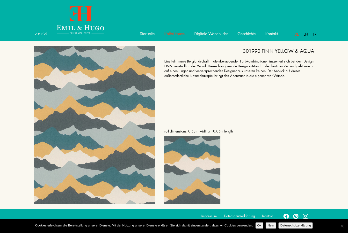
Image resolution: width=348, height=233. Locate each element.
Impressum (209, 216)
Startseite (147, 34)
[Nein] (342, 226)
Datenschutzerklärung (239, 216)
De (297, 34)
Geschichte (247, 34)
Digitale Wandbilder (211, 34)
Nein (271, 225)
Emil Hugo (75, 19)
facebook (286, 216)
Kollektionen (174, 34)
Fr (315, 34)
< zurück (41, 34)
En (306, 34)
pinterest (296, 216)
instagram (305, 216)
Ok (259, 225)
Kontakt (271, 34)
